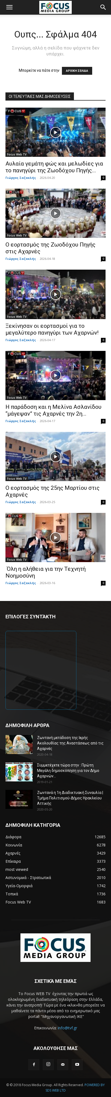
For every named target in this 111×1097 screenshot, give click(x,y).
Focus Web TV (16, 154)
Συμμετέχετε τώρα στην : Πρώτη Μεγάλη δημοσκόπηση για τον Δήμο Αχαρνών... (68, 770)
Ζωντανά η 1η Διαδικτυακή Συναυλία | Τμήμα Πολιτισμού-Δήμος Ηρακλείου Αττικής (70, 798)
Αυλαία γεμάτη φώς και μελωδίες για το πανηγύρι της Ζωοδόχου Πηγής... (54, 167)
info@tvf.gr (67, 1027)
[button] (9, 7)
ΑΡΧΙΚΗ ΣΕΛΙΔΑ (77, 71)
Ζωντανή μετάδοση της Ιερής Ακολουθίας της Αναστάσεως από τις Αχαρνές (70, 743)
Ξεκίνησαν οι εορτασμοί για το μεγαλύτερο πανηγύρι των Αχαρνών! (51, 329)
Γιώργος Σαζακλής (20, 178)
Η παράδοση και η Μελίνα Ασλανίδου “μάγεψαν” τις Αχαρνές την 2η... (53, 410)
